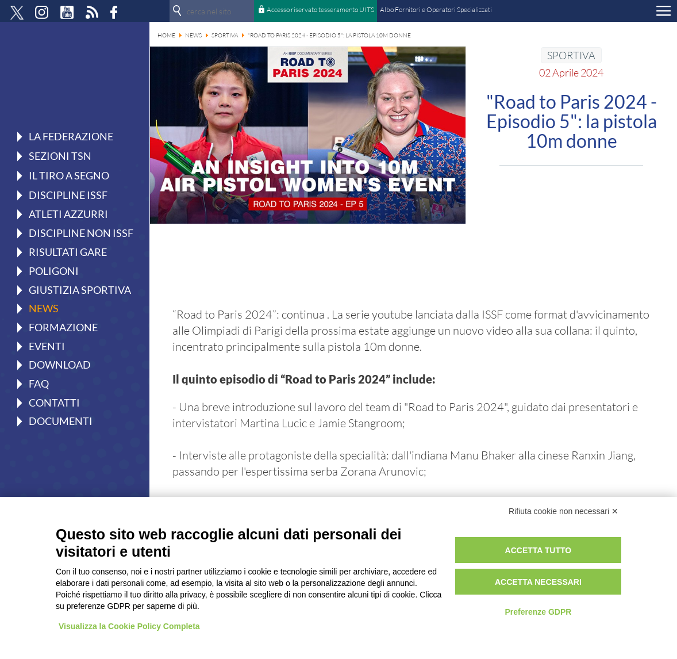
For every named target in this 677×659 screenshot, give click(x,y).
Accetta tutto (538, 550)
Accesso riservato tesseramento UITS (320, 9)
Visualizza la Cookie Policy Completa (129, 626)
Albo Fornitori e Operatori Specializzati (436, 9)
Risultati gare (68, 252)
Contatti (54, 402)
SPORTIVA (571, 55)
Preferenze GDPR (538, 611)
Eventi (47, 346)
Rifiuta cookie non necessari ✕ (563, 511)
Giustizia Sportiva (80, 290)
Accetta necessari (538, 582)
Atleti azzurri (68, 214)
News (44, 308)
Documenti (61, 421)
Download (60, 364)
